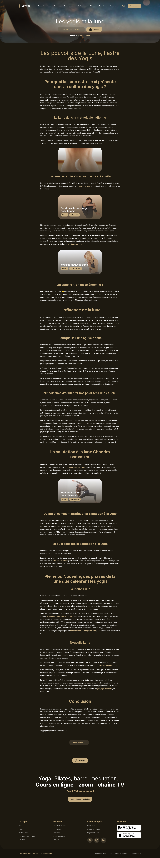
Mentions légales (120, 853)
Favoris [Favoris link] (113, 6)
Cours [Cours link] (48, 6)
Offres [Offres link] (92, 6)
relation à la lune (83, 186)
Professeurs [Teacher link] (23, 833)
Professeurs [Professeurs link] (82, 6)
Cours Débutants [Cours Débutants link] (93, 829)
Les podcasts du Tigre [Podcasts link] (27, 836)
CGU (110, 853)
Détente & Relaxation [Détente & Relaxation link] (60, 826)
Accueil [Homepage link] (21, 826)
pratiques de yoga (75, 244)
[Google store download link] (129, 828)
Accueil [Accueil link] (41, 6)
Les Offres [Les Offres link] (91, 826)
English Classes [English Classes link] (93, 833)
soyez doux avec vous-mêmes (59, 616)
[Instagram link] (96, 840)
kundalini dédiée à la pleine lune (83, 631)
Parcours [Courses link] (22, 829)
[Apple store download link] (129, 835)
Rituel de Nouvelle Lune (107, 665)
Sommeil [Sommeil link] (56, 833)
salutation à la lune (60, 561)
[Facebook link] (90, 840)
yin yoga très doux (104, 689)
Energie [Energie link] (56, 840)
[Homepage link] (24, 5)
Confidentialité (100, 853)
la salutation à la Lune (76, 467)
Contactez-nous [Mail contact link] (135, 853)
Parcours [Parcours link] (57, 6)
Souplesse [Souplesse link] (57, 829)
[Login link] (134, 6)
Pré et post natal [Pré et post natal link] (59, 836)
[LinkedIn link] (103, 840)
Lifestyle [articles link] (22, 840)
